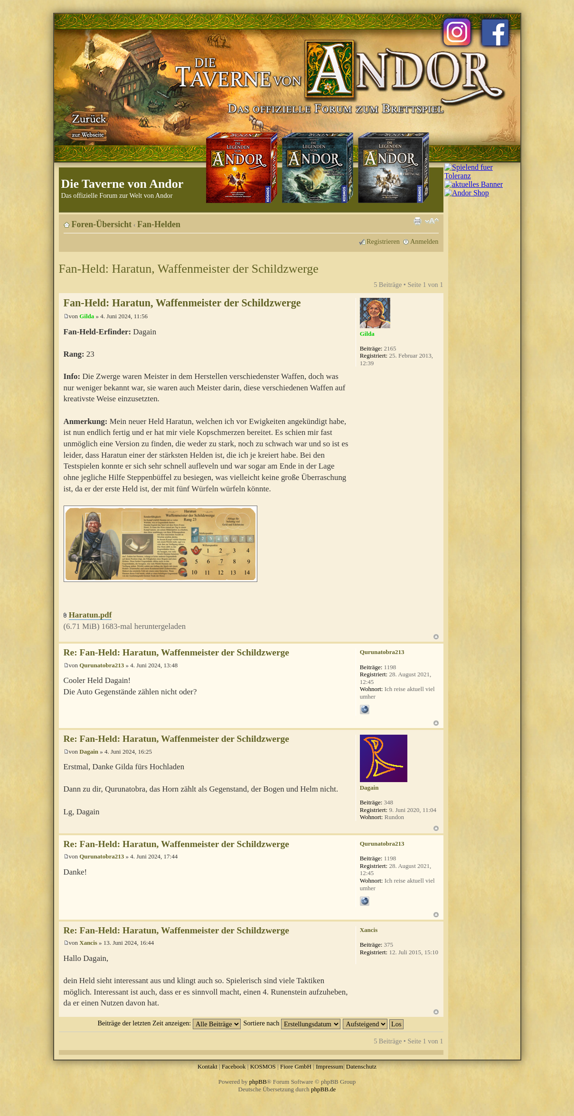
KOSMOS (263, 1066)
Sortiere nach (292, 1023)
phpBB (258, 1081)
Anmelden (424, 241)
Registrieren (383, 241)
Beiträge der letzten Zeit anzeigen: (168, 1023)
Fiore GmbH (295, 1066)
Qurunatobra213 (101, 665)
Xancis (88, 942)
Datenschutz (361, 1066)
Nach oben (436, 636)
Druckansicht (417, 221)
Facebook (234, 1066)
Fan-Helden (158, 224)
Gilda (86, 316)
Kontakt (207, 1066)
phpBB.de (323, 1089)
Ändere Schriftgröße (432, 221)
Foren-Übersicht (102, 224)
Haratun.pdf (90, 614)
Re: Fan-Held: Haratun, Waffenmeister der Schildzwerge (177, 652)
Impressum (329, 1066)
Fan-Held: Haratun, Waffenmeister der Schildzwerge (189, 269)
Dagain (88, 751)
